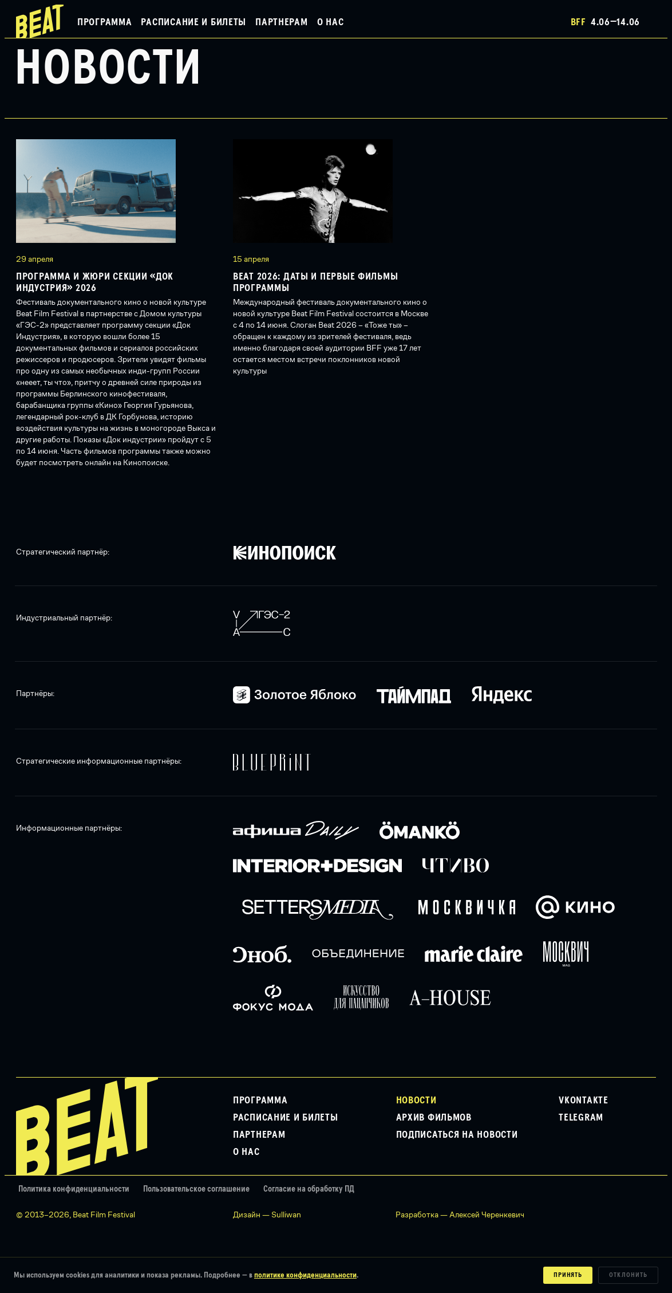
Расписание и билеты (193, 22)
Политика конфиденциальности (73, 1189)
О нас (330, 22)
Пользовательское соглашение (196, 1189)
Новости (416, 1100)
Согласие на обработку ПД (308, 1189)
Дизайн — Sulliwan (267, 1214)
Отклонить (628, 1275)
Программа (104, 22)
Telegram (581, 1118)
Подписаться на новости (457, 1135)
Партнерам (281, 22)
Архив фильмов (434, 1118)
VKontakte (583, 1100)
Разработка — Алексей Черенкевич (460, 1214)
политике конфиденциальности (305, 1275)
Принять (568, 1275)
